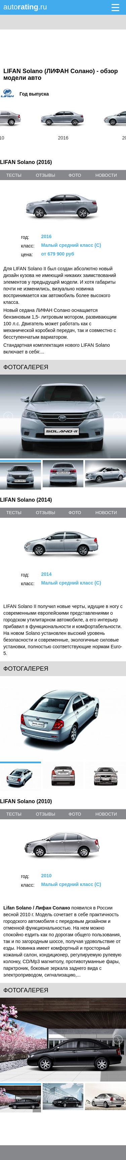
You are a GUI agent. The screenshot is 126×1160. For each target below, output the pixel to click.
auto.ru (25, 7)
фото (75, 175)
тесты (14, 175)
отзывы (45, 175)
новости (106, 175)
